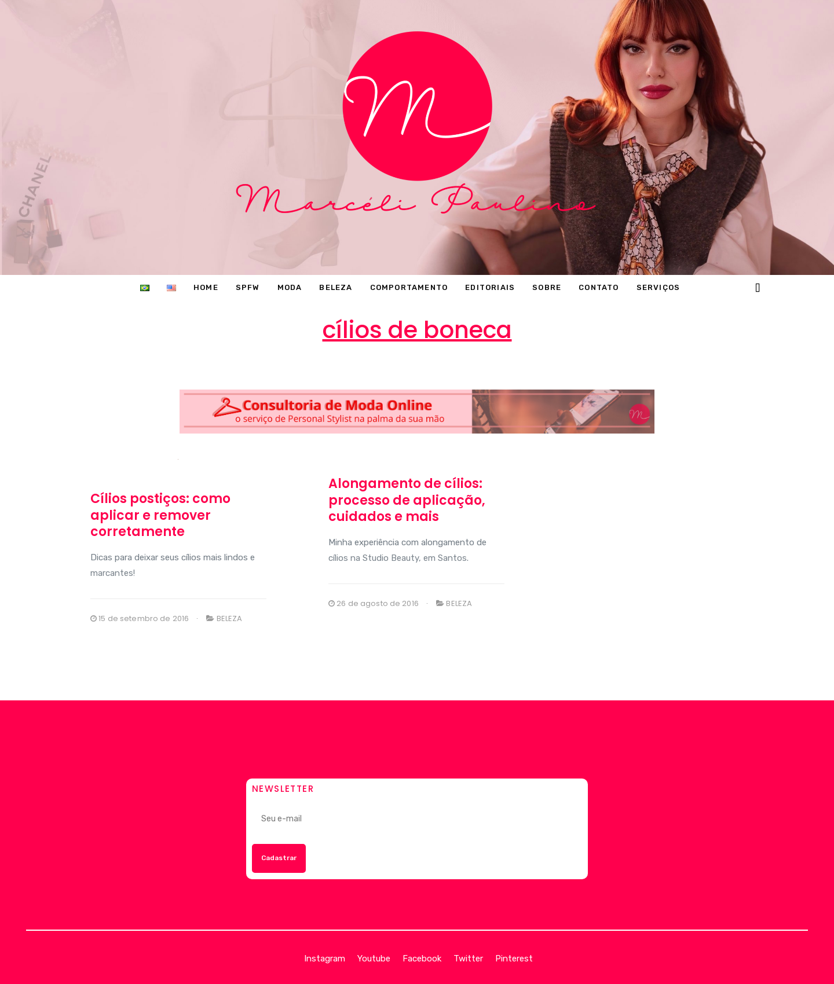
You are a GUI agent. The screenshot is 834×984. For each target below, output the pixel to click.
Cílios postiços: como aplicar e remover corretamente (160, 515)
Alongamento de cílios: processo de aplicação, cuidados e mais (406, 500)
